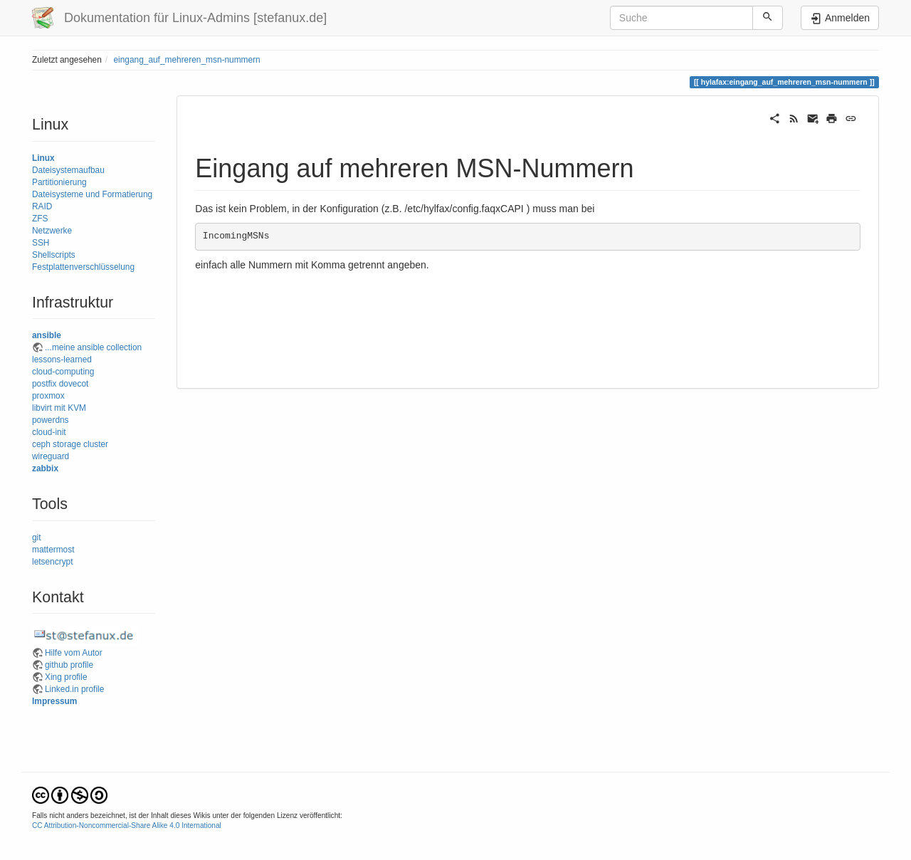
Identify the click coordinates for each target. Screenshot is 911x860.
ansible (46, 335)
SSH (40, 243)
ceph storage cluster (70, 444)
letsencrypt (52, 562)
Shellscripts (53, 255)
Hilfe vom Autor (73, 653)
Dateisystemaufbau (68, 170)
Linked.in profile (74, 689)
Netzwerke (52, 231)
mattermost (53, 550)
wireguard (50, 456)
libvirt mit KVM (59, 408)
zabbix (45, 468)
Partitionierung (59, 182)
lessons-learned (62, 360)
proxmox (48, 396)
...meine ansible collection (93, 347)
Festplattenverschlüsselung (83, 267)
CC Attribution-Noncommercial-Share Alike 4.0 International (126, 825)
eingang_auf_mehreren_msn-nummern (186, 60)
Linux (43, 158)
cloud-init (49, 432)
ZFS (40, 219)
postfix (44, 384)
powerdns (50, 420)
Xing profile (66, 677)
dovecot (74, 384)
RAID (42, 206)
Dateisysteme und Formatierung (92, 194)
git (36, 537)
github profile (69, 665)
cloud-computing (63, 372)
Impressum (54, 701)
